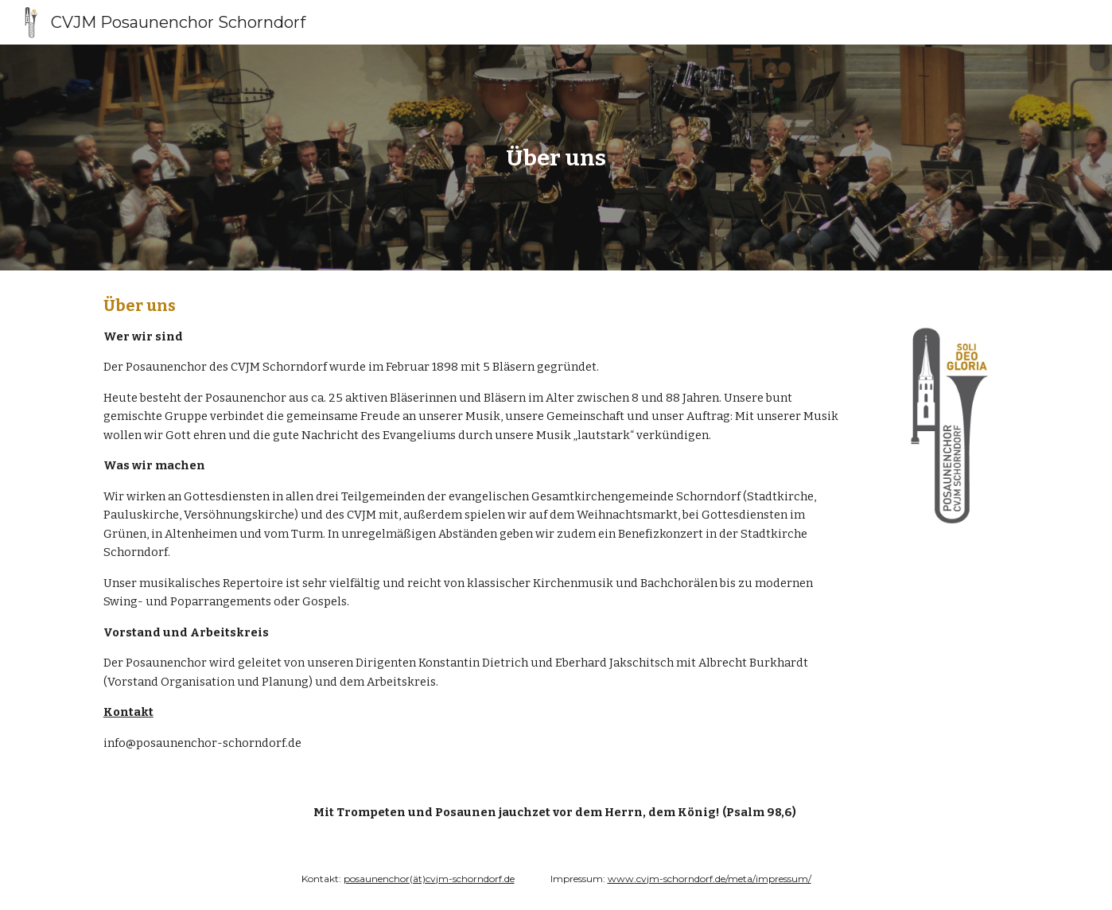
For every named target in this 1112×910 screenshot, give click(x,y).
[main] (555, 158)
